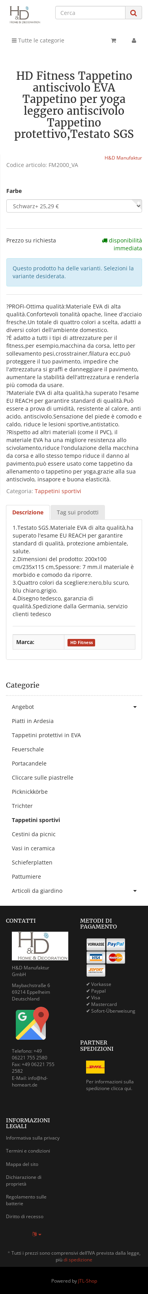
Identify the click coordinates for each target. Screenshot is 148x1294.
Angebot (77, 707)
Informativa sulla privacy (33, 1137)
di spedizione (78, 1259)
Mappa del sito (22, 1164)
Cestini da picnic (34, 834)
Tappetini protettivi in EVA (46, 735)
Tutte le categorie (38, 40)
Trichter (22, 805)
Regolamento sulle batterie (26, 1200)
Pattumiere (26, 876)
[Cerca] (90, 12)
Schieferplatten (32, 862)
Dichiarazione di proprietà (23, 1180)
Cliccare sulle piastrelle (42, 777)
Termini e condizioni (28, 1150)
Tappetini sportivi (58, 491)
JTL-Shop (87, 1280)
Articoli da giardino (77, 891)
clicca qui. (121, 1088)
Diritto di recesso (24, 1216)
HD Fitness (81, 642)
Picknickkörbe (30, 791)
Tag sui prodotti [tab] (78, 512)
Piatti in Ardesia (33, 721)
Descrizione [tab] (27, 512)
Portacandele (29, 763)
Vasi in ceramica (33, 848)
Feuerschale (28, 749)
